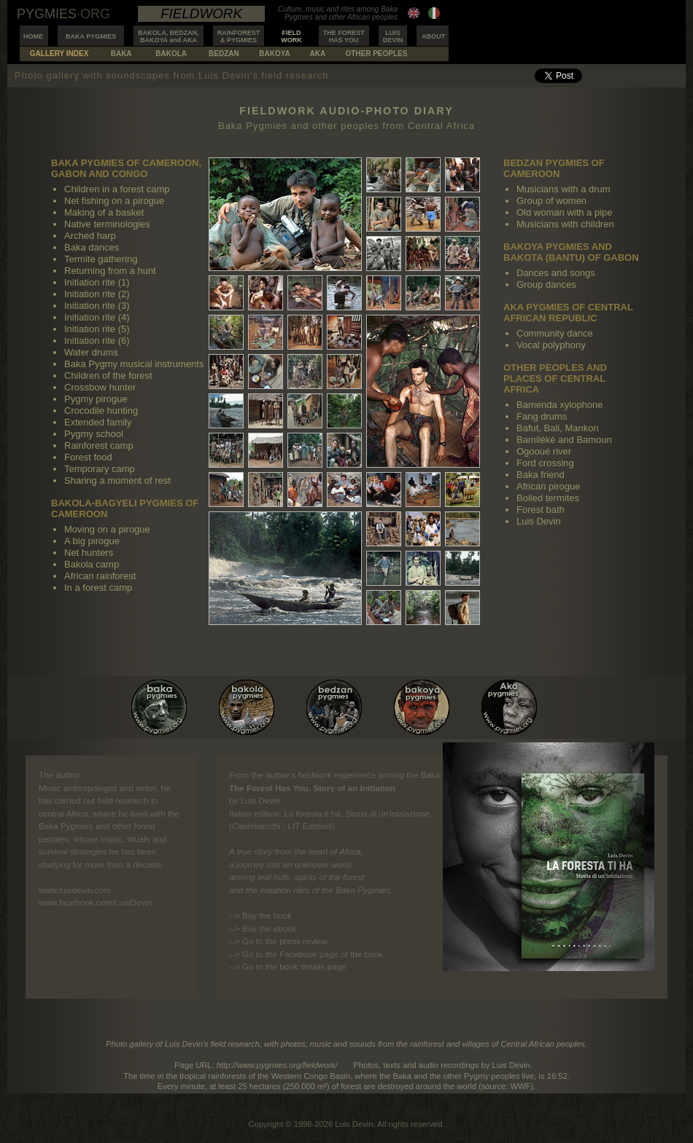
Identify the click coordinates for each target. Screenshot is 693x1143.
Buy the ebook (269, 928)
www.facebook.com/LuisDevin (95, 902)
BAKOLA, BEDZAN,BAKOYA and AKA (168, 36)
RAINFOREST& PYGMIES (238, 36)
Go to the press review (285, 941)
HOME (33, 36)
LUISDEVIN (393, 36)
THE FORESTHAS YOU (344, 36)
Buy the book (267, 915)
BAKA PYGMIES (91, 36)
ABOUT (433, 36)
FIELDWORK (291, 36)
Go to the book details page (294, 966)
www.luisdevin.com (75, 890)
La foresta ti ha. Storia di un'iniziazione (357, 813)
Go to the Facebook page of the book (312, 954)
